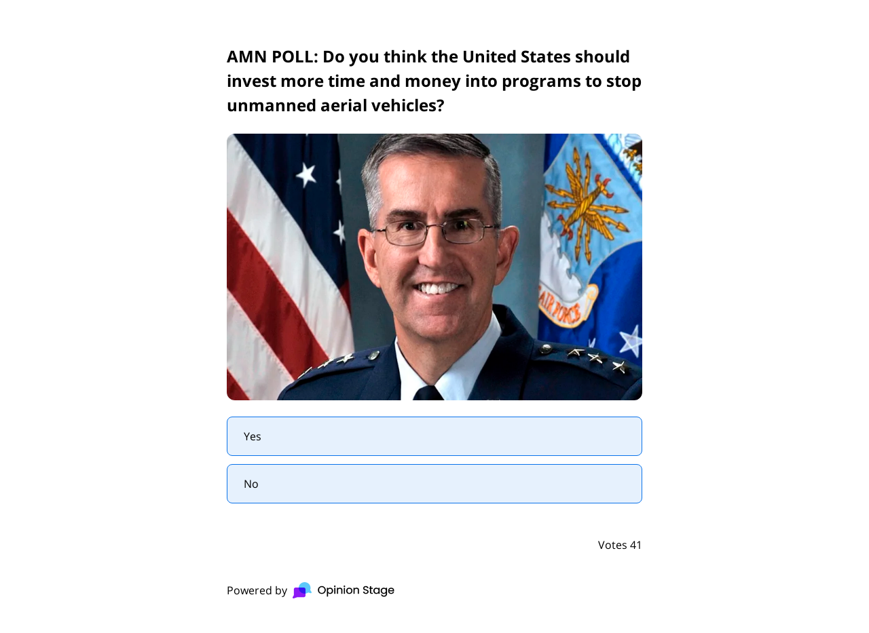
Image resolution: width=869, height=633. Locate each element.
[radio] (434, 436)
